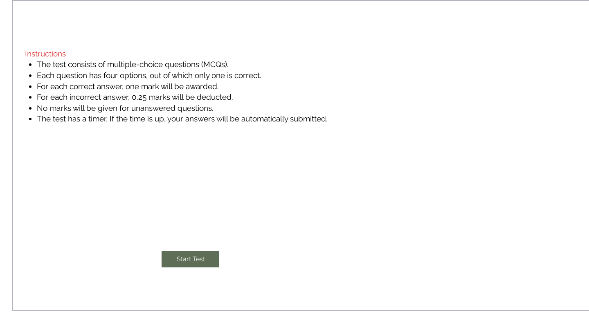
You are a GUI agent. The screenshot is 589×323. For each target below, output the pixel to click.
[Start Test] (190, 259)
